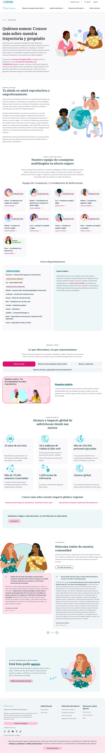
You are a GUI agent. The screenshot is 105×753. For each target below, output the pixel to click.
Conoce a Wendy (10, 231)
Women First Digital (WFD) (22, 59)
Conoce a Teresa (61, 231)
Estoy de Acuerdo (52, 748)
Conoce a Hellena (86, 205)
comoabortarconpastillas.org (25, 62)
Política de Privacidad (34, 744)
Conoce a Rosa (10, 253)
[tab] (19, 364)
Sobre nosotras (95, 8)
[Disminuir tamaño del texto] (68, 2)
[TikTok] (20, 731)
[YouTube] (13, 731)
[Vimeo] (17, 731)
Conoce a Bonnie (36, 208)
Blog (84, 718)
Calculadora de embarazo (68, 712)
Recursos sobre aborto (76, 8)
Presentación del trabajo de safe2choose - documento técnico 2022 (28, 503)
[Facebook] (5, 731)
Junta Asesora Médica (77, 283)
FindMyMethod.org (8, 64)
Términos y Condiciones (17, 744)
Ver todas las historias (64, 567)
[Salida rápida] (8, 2)
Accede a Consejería (20, 723)
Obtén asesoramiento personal (21, 681)
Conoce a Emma (10, 205)
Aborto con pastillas (67, 715)
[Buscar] (88, 2)
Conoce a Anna (86, 231)
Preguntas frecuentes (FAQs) (69, 718)
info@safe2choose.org (10, 727)
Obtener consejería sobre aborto (33, 8)
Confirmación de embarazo (68, 709)
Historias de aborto (88, 715)
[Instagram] (9, 731)
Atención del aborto (57, 8)
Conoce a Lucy (35, 231)
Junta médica (44, 712)
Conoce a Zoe (60, 205)
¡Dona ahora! (14, 521)
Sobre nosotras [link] (12, 20)
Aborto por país (87, 712)
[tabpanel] (52, 388)
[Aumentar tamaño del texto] (81, 2)
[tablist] (52, 367)
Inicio (3, 20)
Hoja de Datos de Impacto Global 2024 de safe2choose (78, 503)
